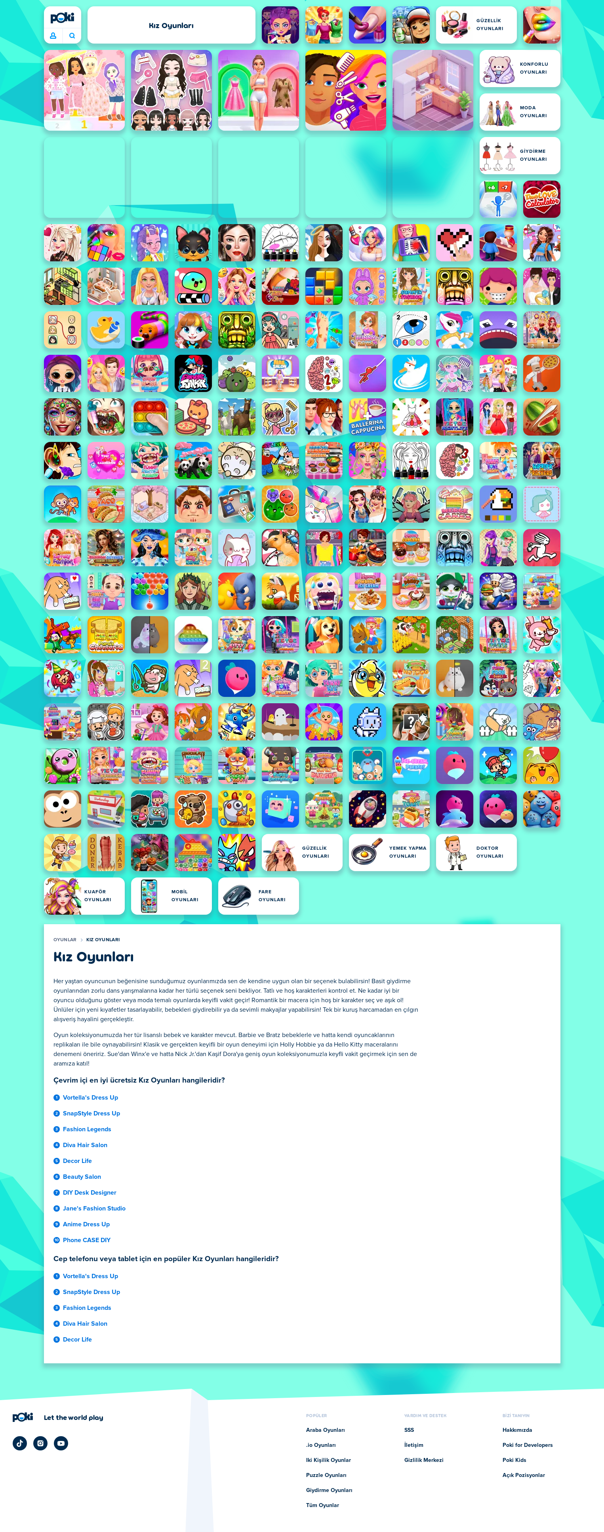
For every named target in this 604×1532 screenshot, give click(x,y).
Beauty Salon (82, 1177)
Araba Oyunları (325, 1430)
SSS (409, 1430)
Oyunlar (65, 940)
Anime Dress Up (86, 1224)
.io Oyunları (321, 1445)
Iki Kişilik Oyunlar (328, 1460)
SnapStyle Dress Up (91, 1113)
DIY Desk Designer (89, 1192)
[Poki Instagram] (40, 1443)
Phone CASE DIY (87, 1240)
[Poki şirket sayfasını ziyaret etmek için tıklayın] (58, 1417)
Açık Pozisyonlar (524, 1475)
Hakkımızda (517, 1430)
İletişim (413, 1445)
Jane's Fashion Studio (94, 1208)
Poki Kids (514, 1460)
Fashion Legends (87, 1129)
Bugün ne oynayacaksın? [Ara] (72, 35)
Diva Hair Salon (85, 1145)
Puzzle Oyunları (326, 1475)
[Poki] (62, 17)
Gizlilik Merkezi (424, 1460)
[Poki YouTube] (61, 1443)
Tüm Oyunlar (322, 1505)
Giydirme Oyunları (329, 1490)
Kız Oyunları (103, 940)
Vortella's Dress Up (90, 1097)
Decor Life (77, 1161)
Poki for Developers (528, 1445)
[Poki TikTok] (20, 1443)
